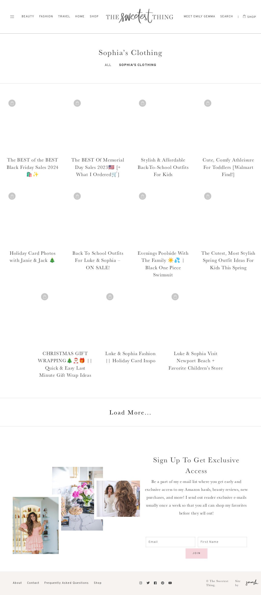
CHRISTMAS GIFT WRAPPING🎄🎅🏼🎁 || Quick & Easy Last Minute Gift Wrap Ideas (65, 364)
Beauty (28, 16)
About (17, 583)
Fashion (46, 16)
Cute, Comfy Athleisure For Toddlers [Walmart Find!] (228, 167)
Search (226, 16)
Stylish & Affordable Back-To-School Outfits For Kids (163, 167)
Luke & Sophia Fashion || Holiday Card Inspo (130, 357)
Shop (94, 16)
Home (80, 16)
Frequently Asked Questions (66, 583)
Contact (33, 583)
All (108, 65)
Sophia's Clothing (137, 65)
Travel (64, 16)
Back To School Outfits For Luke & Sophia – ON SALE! (97, 260)
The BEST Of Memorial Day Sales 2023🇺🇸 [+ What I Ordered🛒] (97, 167)
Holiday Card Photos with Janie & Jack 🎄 (33, 256)
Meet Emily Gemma (199, 16)
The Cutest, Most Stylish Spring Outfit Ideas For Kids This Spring (228, 260)
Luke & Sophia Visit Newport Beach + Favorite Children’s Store (195, 360)
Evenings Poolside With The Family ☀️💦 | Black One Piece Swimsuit (163, 263)
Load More (130, 412)
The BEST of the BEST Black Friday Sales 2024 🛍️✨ (33, 167)
